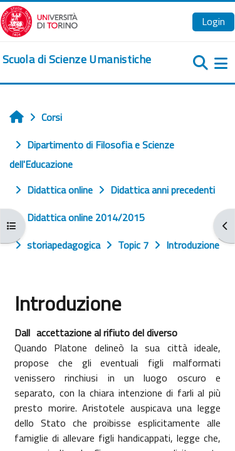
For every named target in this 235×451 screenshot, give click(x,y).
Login (213, 21)
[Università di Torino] (39, 20)
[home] (77, 59)
